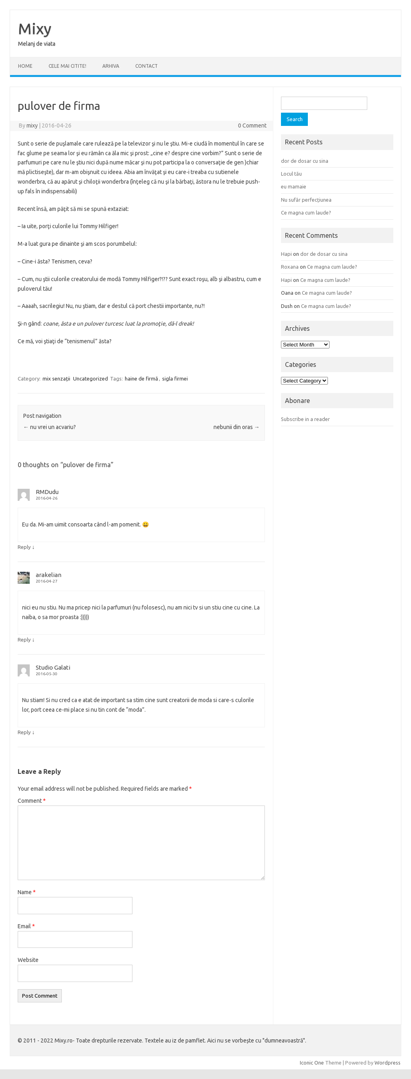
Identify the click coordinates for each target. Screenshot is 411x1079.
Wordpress (387, 1062)
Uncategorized (90, 378)
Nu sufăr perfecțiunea (306, 199)
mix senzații (56, 378)
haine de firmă (141, 378)
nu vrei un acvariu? (49, 427)
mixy (32, 125)
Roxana (290, 266)
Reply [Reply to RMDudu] (24, 547)
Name (27, 892)
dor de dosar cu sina (304, 161)
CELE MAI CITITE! (67, 66)
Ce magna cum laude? (306, 212)
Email (26, 926)
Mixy (34, 28)
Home (25, 66)
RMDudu (47, 491)
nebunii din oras (237, 427)
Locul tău (291, 173)
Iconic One (312, 1062)
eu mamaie (293, 186)
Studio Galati (53, 667)
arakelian (48, 574)
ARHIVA (110, 66)
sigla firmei (175, 378)
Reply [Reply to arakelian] (24, 639)
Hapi (286, 254)
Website (28, 960)
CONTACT (146, 66)
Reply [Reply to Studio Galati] (24, 732)
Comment (32, 801)
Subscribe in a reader (305, 419)
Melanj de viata (36, 43)
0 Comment (252, 125)
